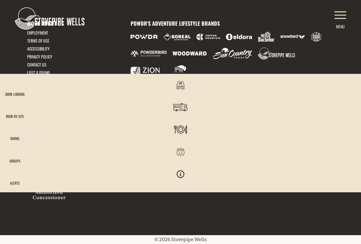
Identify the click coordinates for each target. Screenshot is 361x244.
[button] (346, 89)
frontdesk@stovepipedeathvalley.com (63, 110)
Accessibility (38, 48)
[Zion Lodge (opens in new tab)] (145, 71)
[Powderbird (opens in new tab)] (149, 53)
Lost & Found (38, 72)
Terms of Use (38, 41)
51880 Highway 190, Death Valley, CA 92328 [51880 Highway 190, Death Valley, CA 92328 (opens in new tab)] (66, 117)
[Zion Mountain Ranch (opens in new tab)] (178, 71)
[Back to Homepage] (71, 177)
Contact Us (36, 64)
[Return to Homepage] (49, 18)
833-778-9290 (39, 124)
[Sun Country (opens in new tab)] (232, 53)
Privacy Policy (39, 56)
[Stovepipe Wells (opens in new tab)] (276, 53)
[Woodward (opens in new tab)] (190, 53)
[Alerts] (346, 188)
